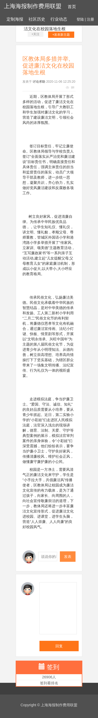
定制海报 (15, 19)
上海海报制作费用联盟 (32, 6)
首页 (72, 6)
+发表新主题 (61, 35)
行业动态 (58, 19)
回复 (59, 646)
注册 (90, 19)
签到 (53, 667)
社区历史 (36, 19)
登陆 (80, 19)
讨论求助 (39, 81)
